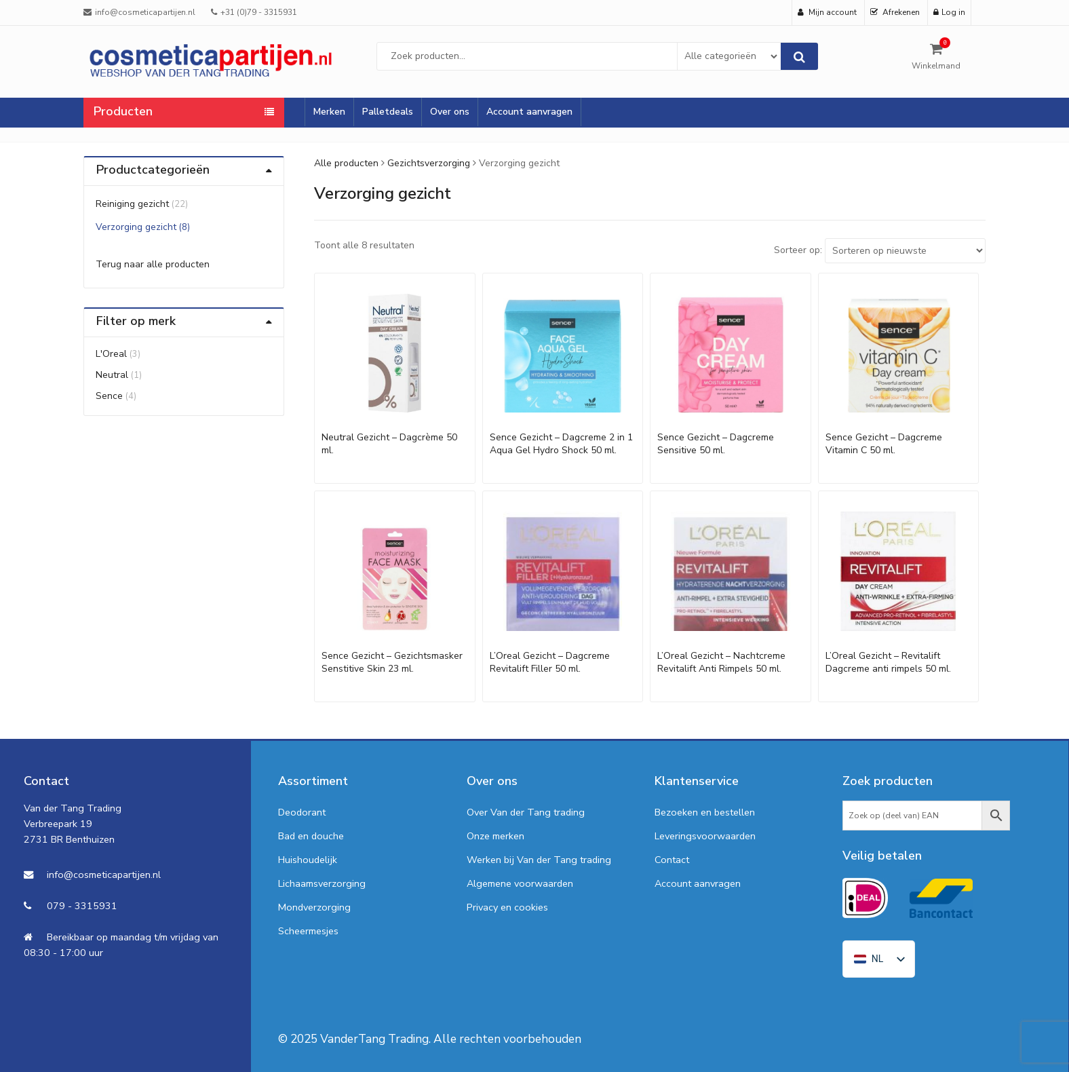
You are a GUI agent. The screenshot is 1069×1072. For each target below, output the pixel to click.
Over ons (449, 111)
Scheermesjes (308, 931)
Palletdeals (387, 111)
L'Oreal (111, 353)
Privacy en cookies (507, 907)
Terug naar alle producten (153, 264)
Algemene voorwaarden (520, 883)
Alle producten (346, 163)
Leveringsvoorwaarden (705, 836)
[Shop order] (905, 250)
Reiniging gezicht (132, 203)
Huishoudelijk (307, 859)
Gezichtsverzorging (428, 163)
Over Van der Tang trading (526, 812)
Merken (329, 111)
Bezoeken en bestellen (705, 812)
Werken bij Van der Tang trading (539, 859)
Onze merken (495, 836)
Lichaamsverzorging (322, 883)
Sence (109, 395)
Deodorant (302, 812)
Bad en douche (311, 836)
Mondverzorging (314, 907)
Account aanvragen (529, 111)
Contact (672, 859)
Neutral (112, 374)
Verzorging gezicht (136, 227)
